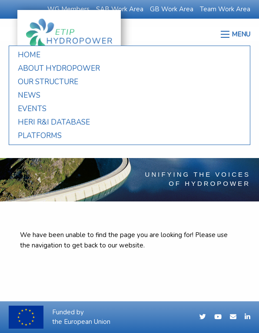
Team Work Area (225, 9)
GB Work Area (171, 9)
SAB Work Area (119, 9)
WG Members (68, 9)
